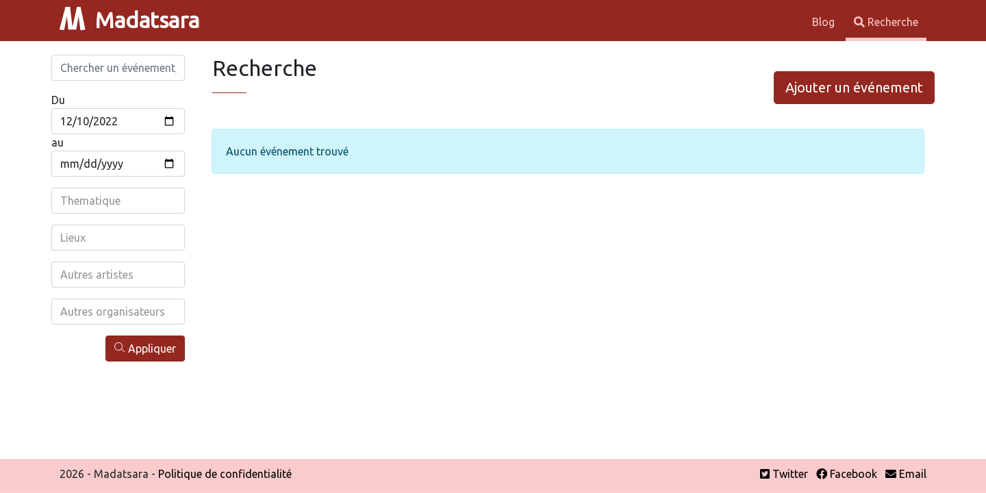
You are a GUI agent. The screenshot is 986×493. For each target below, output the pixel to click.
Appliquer (145, 348)
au (57, 142)
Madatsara (129, 20)
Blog (824, 22)
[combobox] (118, 200)
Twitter (784, 474)
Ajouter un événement (854, 87)
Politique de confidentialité (225, 474)
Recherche (886, 22)
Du (58, 100)
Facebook (846, 474)
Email (905, 474)
